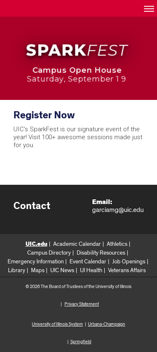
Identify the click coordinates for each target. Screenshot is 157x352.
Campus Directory (49, 253)
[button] (148, 8)
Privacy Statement (81, 304)
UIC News (62, 270)
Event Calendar (87, 262)
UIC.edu (36, 244)
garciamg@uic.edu (118, 210)
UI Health (91, 270)
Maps (37, 270)
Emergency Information (36, 262)
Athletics (117, 244)
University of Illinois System (57, 324)
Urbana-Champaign (106, 324)
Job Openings (128, 262)
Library (16, 270)
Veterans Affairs (127, 270)
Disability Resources (101, 253)
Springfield (80, 341)
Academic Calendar (77, 244)
